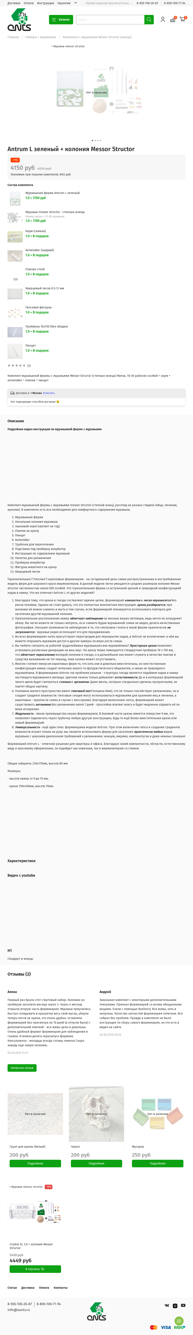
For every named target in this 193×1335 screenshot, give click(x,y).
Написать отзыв (22, 1068)
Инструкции (45, 3)
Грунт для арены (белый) (27, 1146)
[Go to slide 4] (100, 140)
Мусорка (138, 1146)
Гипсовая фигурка (38, 307)
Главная (13, 37)
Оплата (29, 3)
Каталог (61, 20)
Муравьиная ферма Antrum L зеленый (52, 193)
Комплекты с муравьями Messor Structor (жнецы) (97, 37)
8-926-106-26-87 (147, 3)
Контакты (60, 1287)
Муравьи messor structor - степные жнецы (55, 212)
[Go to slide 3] (97, 140)
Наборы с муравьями (41, 37)
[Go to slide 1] (92, 140)
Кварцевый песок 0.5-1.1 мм (44, 288)
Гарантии (64, 3)
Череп (75, 1146)
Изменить (49, 393)
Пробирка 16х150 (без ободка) (46, 326)
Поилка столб (35, 269)
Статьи (12, 1287)
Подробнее (35, 1163)
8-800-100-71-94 (174, 3)
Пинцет (30, 345)
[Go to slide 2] (95, 140)
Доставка (14, 3)
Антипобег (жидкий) (39, 250)
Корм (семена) (35, 231)
